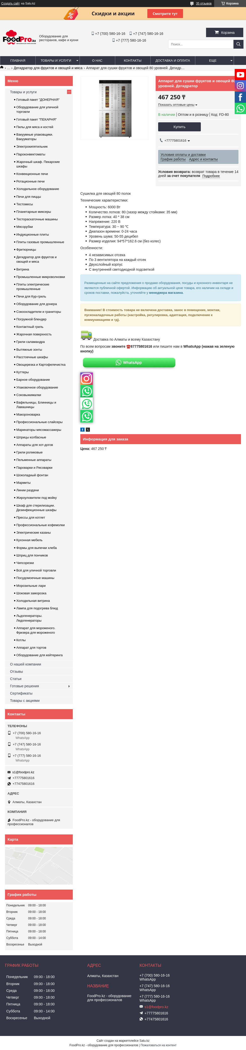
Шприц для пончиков (32, 555)
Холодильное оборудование (37, 189)
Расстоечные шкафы (32, 357)
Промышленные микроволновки (40, 277)
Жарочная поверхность (34, 334)
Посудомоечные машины (35, 578)
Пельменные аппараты (33, 460)
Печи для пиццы (28, 197)
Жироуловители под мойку (36, 498)
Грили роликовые (29, 452)
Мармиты (23, 483)
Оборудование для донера (36, 304)
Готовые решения (24, 686)
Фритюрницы (26, 249)
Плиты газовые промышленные (40, 242)
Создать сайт (10, 3)
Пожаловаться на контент (158, 1045)
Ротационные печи (30, 181)
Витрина (22, 269)
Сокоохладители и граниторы (38, 312)
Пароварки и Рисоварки (34, 467)
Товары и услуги (56, 60)
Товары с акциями (25, 701)
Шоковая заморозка (31, 593)
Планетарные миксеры (33, 212)
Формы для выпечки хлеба (36, 548)
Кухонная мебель (29, 540)
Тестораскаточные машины (37, 219)
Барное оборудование (33, 379)
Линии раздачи (27, 490)
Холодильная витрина (33, 601)
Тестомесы (24, 204)
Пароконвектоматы (30, 154)
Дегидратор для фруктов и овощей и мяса (48, 68)
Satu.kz (144, 1040)
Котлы (21, 640)
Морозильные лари (31, 586)
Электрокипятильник (32, 146)
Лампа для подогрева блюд (37, 608)
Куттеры (22, 372)
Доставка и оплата (173, 60)
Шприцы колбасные (31, 437)
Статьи (15, 679)
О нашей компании (25, 664)
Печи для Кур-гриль (31, 296)
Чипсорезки (25, 563)
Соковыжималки (28, 395)
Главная (17, 60)
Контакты (132, 60)
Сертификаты (21, 693)
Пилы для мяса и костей (34, 127)
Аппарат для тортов (31, 647)
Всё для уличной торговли (36, 570)
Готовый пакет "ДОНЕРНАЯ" (37, 100)
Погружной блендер (31, 319)
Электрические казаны (33, 532)
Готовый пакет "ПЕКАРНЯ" (36, 119)
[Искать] (238, 44)
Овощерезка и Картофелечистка (41, 364)
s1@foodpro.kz (23, 772)
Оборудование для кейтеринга (39, 655)
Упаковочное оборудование (37, 387)
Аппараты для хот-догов (34, 445)
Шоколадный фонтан (32, 475)
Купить (179, 127)
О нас (97, 60)
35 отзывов (204, 3)
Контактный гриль (29, 327)
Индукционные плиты (32, 234)
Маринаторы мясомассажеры (38, 430)
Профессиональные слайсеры (39, 422)
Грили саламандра (30, 342)
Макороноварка (28, 414)
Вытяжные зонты (29, 349)
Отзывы (16, 672)
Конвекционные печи (32, 174)
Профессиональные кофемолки (40, 525)
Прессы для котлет (30, 517)
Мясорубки (24, 227)
